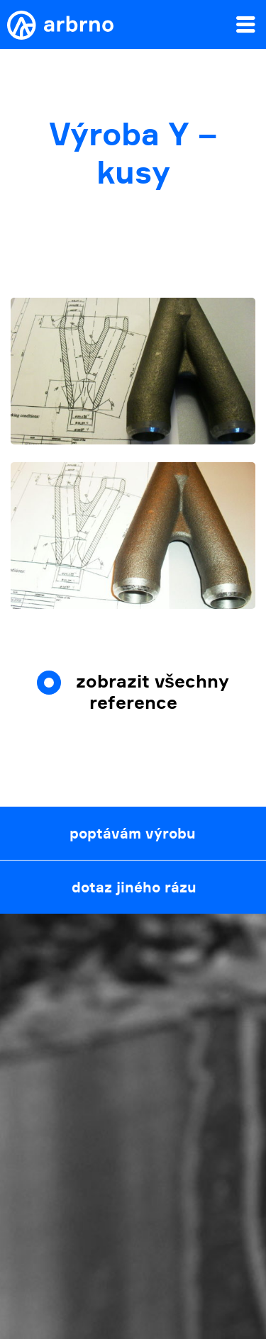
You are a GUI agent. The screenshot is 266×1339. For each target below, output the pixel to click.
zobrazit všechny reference (152, 692)
